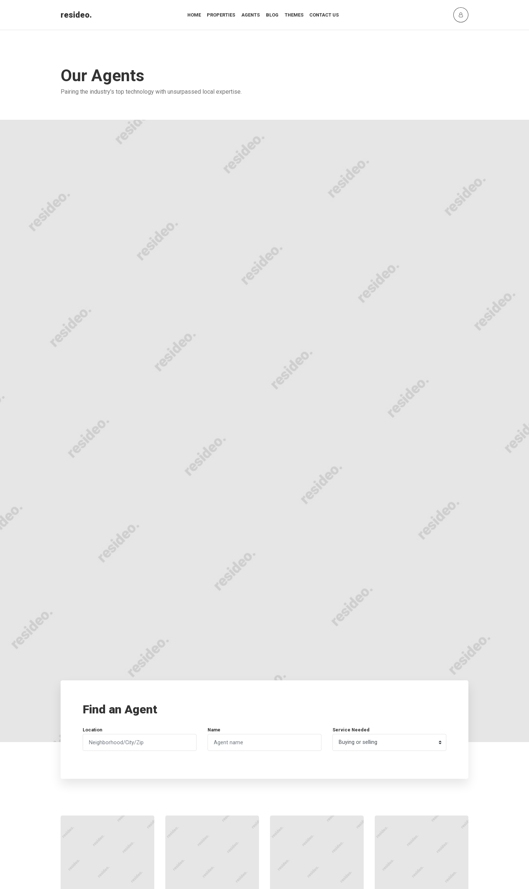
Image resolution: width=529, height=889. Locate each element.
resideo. (76, 14)
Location (92, 730)
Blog (272, 15)
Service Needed (351, 730)
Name (214, 730)
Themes (294, 15)
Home (194, 15)
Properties (221, 15)
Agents (250, 15)
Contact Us (324, 15)
